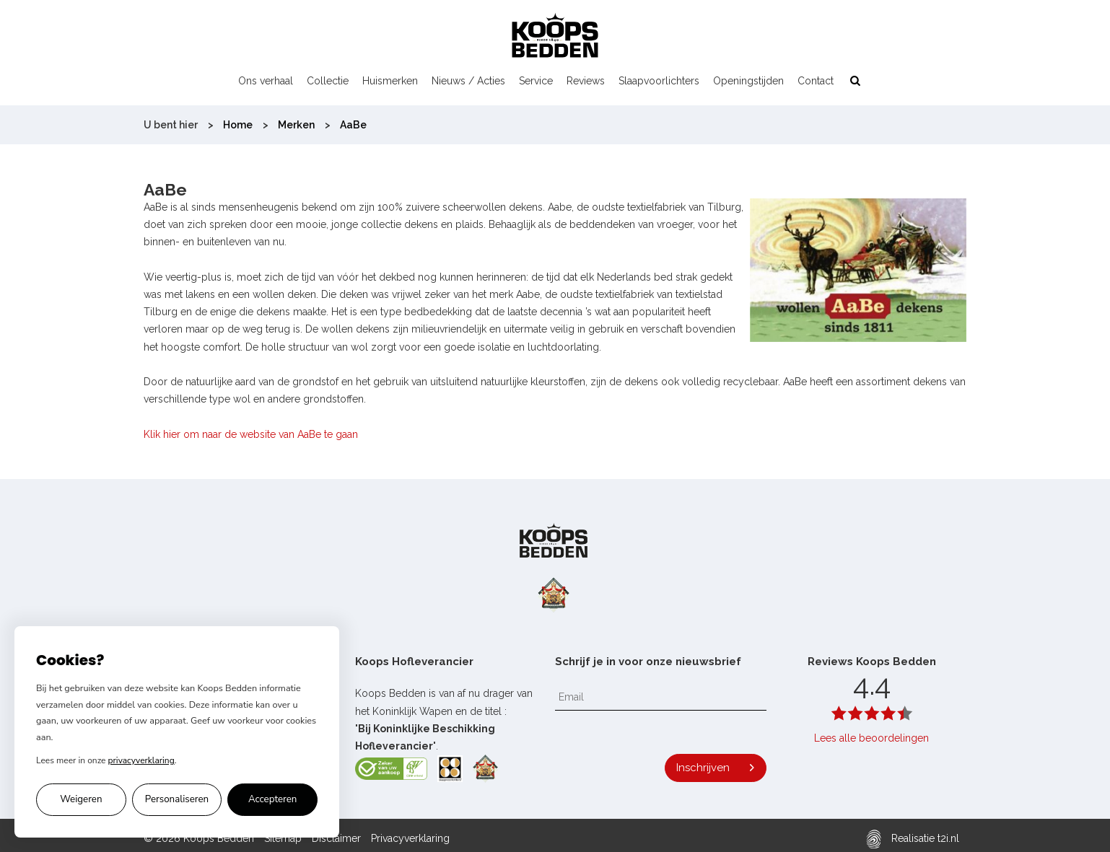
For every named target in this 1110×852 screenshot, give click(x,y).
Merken (296, 125)
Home (238, 125)
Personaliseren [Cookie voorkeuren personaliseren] (177, 799)
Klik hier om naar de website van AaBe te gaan (251, 434)
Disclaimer (336, 838)
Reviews (586, 81)
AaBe (353, 125)
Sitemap (283, 838)
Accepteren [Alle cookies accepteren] (272, 799)
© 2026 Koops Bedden (199, 838)
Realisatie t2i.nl (912, 839)
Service (536, 81)
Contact (815, 81)
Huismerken (390, 81)
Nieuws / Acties (468, 81)
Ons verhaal (265, 81)
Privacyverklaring (410, 838)
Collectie (328, 81)
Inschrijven (703, 767)
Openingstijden (748, 81)
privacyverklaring (141, 760)
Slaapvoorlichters (659, 81)
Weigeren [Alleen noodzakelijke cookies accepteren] (81, 799)
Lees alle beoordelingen (871, 738)
